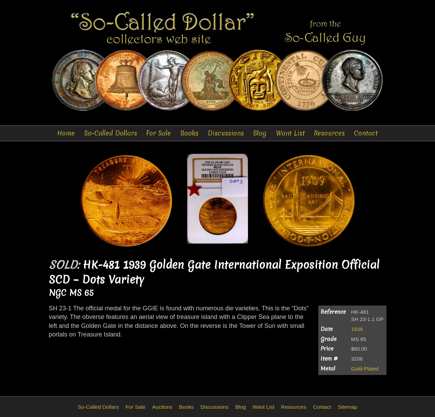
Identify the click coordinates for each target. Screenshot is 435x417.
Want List (290, 133)
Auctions (162, 407)
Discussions (226, 133)
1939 (357, 329)
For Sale (158, 133)
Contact (366, 133)
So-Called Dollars (110, 133)
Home (66, 133)
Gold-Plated (365, 369)
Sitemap (347, 407)
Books (189, 133)
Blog (260, 133)
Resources (329, 133)
